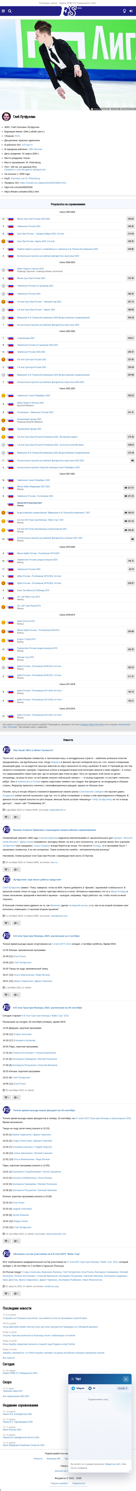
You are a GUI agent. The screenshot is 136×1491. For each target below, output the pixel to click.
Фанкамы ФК (53, 1458)
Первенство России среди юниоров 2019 (37, 648)
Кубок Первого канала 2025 (30, 268)
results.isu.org (51, 1286)
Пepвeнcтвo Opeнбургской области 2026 (21, 1437)
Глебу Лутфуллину (101, 799)
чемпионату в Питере (29, 781)
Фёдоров (55, 762)
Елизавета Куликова (25, 1040)
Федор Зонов (21, 1221)
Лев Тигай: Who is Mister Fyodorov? (33, 750)
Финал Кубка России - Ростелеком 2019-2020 (38, 553)
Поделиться (78, 1483)
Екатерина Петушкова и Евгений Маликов (35, 1065)
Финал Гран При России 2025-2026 (33, 218)
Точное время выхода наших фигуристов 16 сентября (44, 1110)
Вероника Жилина (51, 1272)
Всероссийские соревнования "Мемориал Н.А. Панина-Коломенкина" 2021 (53, 512)
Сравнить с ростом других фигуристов (24, 169)
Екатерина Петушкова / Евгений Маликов (35, 1190)
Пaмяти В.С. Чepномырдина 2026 (18, 1422)
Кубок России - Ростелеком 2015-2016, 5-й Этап (39, 715)
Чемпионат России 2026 (28, 226)
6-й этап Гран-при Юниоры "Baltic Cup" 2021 (45, 1015)
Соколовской (86, 791)
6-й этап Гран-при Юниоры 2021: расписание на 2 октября (46, 936)
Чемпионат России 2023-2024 (31, 352)
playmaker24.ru (58, 809)
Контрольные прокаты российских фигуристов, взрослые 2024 (48, 325)
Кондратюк (8, 795)
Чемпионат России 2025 (28, 293)
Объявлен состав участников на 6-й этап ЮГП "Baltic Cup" (46, 1254)
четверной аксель (78, 905)
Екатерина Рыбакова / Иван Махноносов (80, 1279)
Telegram (77, 1388)
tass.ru (54, 862)
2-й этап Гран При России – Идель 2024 (36, 309)
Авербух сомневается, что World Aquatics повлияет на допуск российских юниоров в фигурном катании (53, 1353)
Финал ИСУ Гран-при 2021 (29, 503)
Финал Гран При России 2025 (31, 278)
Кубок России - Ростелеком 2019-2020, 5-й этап (39, 576)
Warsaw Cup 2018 (25, 657)
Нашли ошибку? (59, 1483)
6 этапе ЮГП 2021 (61, 944)
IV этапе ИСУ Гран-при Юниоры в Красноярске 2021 (103, 1118)
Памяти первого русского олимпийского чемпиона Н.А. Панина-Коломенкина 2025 (57, 249)
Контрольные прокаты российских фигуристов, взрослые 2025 (48, 256)
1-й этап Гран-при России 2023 (31, 367)
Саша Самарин (42, 845)
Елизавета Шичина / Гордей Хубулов (32, 1147)
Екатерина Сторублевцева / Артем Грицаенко (37, 1171)
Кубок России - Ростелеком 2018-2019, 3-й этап (39, 666)
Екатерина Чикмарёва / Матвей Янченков (35, 1184)
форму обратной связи (92, 724)
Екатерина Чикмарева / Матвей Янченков (35, 1059)
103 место (27, 144)
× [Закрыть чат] (126, 1379)
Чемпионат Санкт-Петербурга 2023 (33, 395)
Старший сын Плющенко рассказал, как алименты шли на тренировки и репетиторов (45, 1318)
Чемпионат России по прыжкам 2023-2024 (37, 345)
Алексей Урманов (48, 838)
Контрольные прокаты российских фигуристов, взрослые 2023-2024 (50, 382)
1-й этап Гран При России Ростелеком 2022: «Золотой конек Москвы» (50, 444)
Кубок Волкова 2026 (12, 1429)
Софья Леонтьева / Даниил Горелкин (32, 1140)
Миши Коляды (118, 891)
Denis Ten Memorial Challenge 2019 (33, 590)
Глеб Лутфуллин (11, 887)
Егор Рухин (20, 956)
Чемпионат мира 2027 (13, 1391)
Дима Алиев (26, 841)
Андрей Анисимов (22, 1208)
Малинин (55, 905)
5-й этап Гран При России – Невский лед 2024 (39, 301)
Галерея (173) (129, 109)
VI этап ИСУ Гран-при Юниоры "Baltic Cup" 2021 (92, 1262)
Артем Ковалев (21, 1215)
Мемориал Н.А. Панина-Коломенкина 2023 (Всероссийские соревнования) (53, 375)
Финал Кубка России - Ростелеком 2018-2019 (38, 630)
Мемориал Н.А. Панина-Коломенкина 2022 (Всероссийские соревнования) (53, 452)
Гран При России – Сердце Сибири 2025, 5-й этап (40, 233)
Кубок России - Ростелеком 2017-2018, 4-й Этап (39, 690)
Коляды (97, 845)
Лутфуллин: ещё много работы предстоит (37, 879)
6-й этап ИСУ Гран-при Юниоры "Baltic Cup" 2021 (40, 520)
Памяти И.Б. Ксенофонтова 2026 (17, 1414)
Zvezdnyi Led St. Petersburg (25, 178)
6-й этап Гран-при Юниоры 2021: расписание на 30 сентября (47, 1007)
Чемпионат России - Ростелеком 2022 (35, 496)
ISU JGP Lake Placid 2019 (28, 605)
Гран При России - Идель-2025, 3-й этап (36, 241)
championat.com (59, 915)
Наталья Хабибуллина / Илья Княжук (32, 1178)
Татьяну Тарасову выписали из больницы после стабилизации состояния (39, 1335)
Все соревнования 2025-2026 (16, 1396)
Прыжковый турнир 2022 (29, 419)
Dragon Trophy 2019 (26, 639)
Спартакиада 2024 (25, 338)
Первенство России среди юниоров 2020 (37, 559)
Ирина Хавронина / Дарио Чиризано (33, 981)
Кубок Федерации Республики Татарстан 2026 (23, 1445)
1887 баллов (35, 149)
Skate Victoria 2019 (26, 621)
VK (91, 1388)
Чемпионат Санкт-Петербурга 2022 (33, 480)
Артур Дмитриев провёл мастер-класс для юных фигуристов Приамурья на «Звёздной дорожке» (50, 1327)
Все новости (9, 1358)
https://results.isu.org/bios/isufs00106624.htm (43, 182)
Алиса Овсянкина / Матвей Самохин (33, 1153)
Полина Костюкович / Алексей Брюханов (34, 1052)
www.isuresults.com (56, 1234)
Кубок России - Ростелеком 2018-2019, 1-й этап (39, 675)
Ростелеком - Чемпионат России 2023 (35, 412)
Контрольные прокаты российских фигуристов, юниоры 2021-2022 (49, 538)
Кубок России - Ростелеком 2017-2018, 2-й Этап (39, 699)
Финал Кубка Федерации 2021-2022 (33, 486)
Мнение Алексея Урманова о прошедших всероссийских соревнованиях (54, 830)
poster (13, 1315)
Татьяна (115, 109)
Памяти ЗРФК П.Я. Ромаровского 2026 (77, 3)
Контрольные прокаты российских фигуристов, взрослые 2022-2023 (50, 460)
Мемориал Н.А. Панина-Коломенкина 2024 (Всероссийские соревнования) (53, 317)
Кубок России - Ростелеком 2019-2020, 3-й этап (39, 583)
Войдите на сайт (112, 1464)
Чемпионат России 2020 (28, 569)
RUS (17, 136)
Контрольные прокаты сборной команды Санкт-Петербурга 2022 (48, 467)
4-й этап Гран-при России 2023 (31, 359)
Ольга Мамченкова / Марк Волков (32, 975)
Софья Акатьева (22, 1034)
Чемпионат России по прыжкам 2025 (35, 285)
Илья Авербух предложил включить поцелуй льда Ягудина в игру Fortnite (39, 1344)
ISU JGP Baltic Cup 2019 (28, 596)
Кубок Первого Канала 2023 (30, 402)
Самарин (99, 791)
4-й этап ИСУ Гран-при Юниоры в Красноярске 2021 (42, 529)
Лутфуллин (9, 845)
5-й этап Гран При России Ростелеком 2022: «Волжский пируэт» (47, 437)
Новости (38, 1458)
